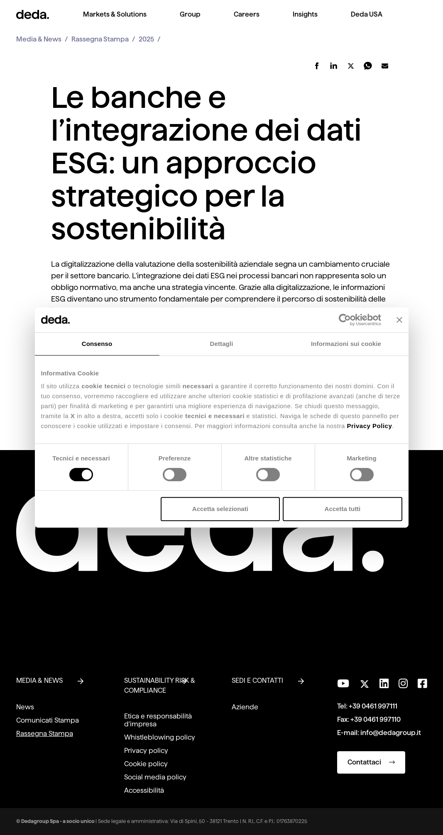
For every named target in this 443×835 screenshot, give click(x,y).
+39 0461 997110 (375, 719)
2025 (146, 39)
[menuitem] (115, 21)
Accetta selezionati (220, 508)
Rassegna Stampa (100, 39)
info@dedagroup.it (390, 732)
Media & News (38, 39)
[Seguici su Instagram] (403, 683)
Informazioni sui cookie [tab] (346, 343)
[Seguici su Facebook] (422, 683)
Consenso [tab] (97, 343)
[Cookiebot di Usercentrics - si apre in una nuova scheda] (344, 320)
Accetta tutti (343, 508)
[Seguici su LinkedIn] (384, 683)
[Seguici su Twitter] (364, 682)
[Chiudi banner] (399, 320)
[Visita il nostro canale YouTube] (343, 683)
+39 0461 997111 (373, 706)
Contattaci (371, 762)
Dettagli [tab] (221, 343)
